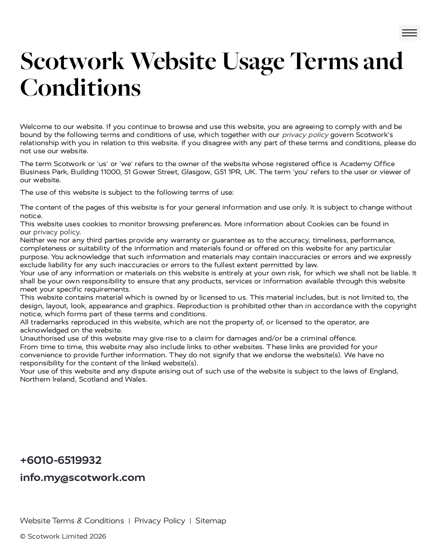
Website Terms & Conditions (72, 520)
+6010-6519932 (61, 460)
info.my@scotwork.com (83, 477)
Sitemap (210, 520)
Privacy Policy (159, 520)
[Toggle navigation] (409, 33)
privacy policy (305, 135)
